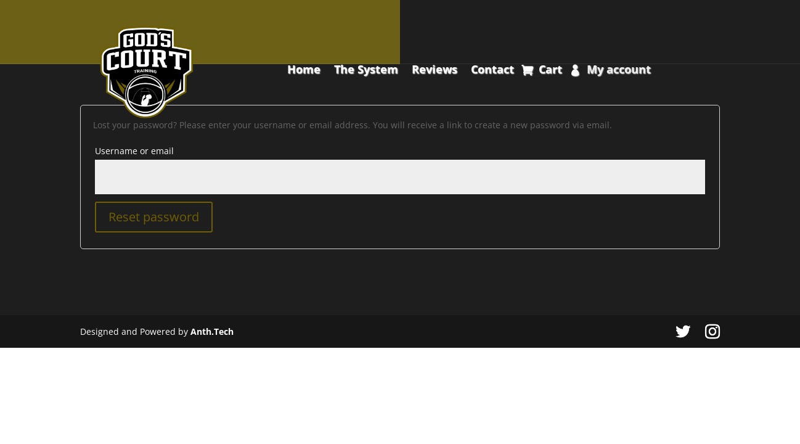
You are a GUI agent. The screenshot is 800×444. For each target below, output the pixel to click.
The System (366, 70)
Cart (550, 70)
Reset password (153, 216)
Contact (492, 70)
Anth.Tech (212, 331)
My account (619, 70)
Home (303, 70)
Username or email (134, 151)
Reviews (434, 70)
